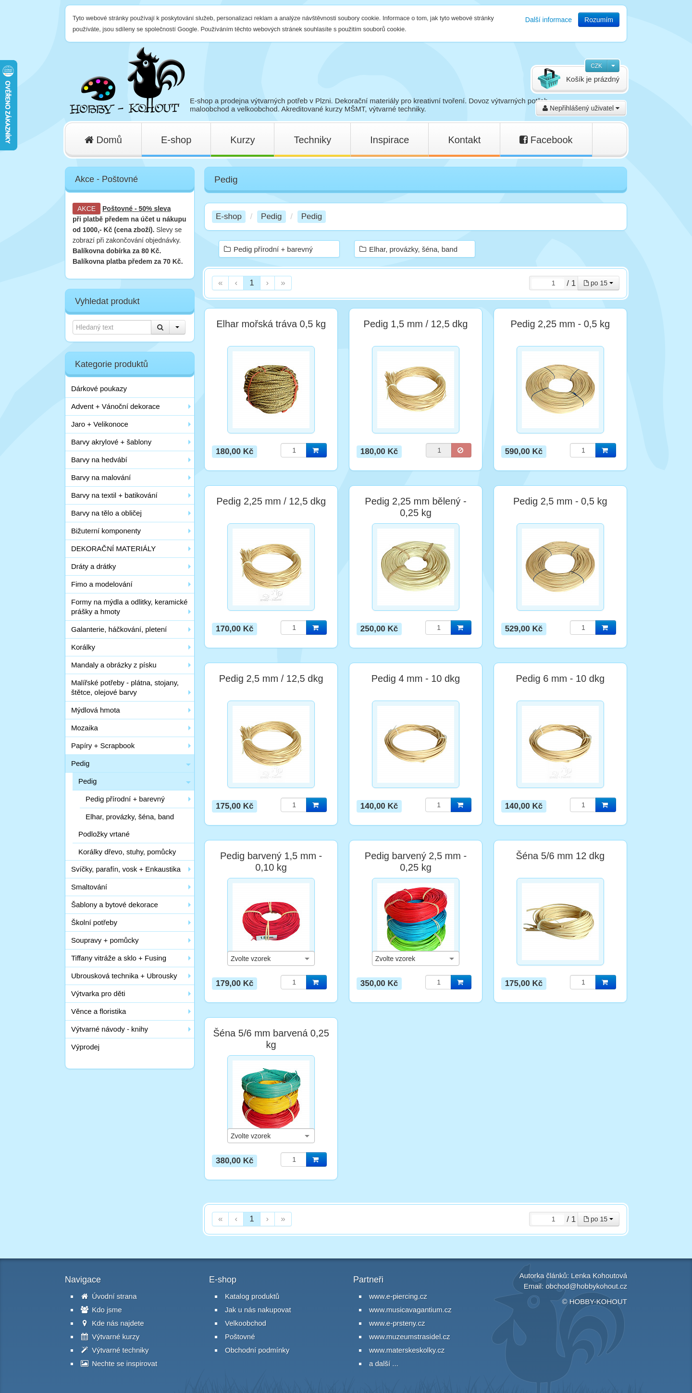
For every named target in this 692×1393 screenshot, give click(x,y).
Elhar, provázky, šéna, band (130, 817)
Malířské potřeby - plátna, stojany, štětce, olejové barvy (125, 687)
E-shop (176, 140)
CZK (596, 65)
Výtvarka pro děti (98, 993)
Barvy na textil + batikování (114, 495)
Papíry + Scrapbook (103, 745)
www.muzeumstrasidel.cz (409, 1336)
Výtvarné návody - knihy (109, 1029)
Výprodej (85, 1047)
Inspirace (389, 140)
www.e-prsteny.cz (397, 1323)
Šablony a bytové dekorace (114, 904)
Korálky (83, 647)
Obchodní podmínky (257, 1350)
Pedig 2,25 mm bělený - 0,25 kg (415, 507)
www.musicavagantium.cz (410, 1310)
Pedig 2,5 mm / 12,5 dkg (271, 678)
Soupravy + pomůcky (105, 940)
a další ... (383, 1363)
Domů (103, 140)
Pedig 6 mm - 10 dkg (560, 678)
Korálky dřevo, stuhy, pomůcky (127, 852)
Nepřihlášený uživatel (581, 108)
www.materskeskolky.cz (407, 1350)
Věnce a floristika (98, 1011)
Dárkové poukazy (99, 388)
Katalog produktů (252, 1296)
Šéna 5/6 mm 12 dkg (560, 856)
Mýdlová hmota (95, 710)
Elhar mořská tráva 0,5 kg (271, 324)
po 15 (598, 283)
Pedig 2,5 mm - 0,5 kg (560, 501)
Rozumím (598, 20)
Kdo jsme (101, 1310)
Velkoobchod (245, 1323)
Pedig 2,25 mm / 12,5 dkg (271, 501)
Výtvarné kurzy (110, 1336)
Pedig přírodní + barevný (125, 799)
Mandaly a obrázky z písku (114, 665)
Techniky (312, 140)
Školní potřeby (94, 922)
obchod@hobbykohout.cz (586, 1286)
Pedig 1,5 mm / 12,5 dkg (416, 324)
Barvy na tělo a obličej (106, 513)
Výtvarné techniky (115, 1350)
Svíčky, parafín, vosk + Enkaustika (126, 869)
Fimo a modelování (102, 584)
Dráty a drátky (93, 566)
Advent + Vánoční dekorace (115, 406)
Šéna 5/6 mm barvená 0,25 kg (271, 1039)
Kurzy (242, 140)
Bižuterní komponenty (106, 531)
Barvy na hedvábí (99, 460)
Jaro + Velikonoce (99, 424)
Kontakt (464, 140)
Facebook (545, 140)
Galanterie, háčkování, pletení (119, 629)
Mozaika (84, 728)
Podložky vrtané (104, 834)
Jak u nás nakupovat (258, 1310)
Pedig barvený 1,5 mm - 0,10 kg (271, 862)
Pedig (80, 763)
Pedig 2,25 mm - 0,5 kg (560, 324)
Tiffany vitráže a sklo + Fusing (118, 958)
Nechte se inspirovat (119, 1363)
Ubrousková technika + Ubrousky (124, 976)
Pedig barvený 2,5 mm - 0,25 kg (416, 862)
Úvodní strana (109, 1296)
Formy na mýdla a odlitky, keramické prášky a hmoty (129, 607)
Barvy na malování (101, 477)
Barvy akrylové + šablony (111, 442)
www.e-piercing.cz (398, 1296)
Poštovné (117, 208)
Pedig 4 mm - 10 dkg (415, 678)
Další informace (548, 20)
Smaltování (89, 887)
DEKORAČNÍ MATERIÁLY (113, 548)
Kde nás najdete (112, 1323)
